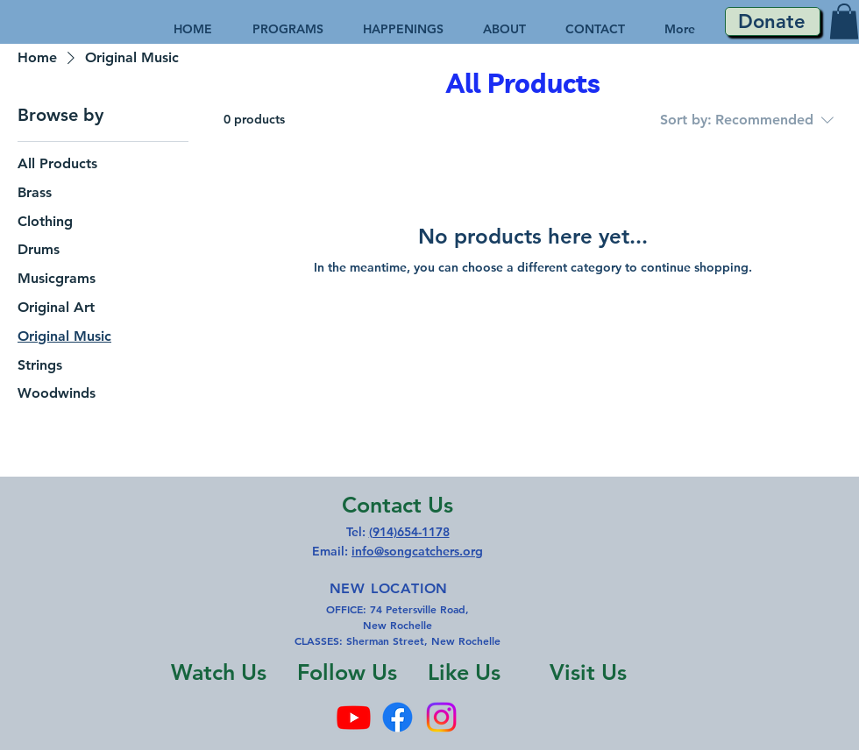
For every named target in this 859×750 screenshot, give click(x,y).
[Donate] (772, 21)
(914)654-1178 (409, 532)
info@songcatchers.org (417, 551)
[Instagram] (441, 717)
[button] (844, 21)
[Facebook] (397, 717)
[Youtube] (353, 717)
